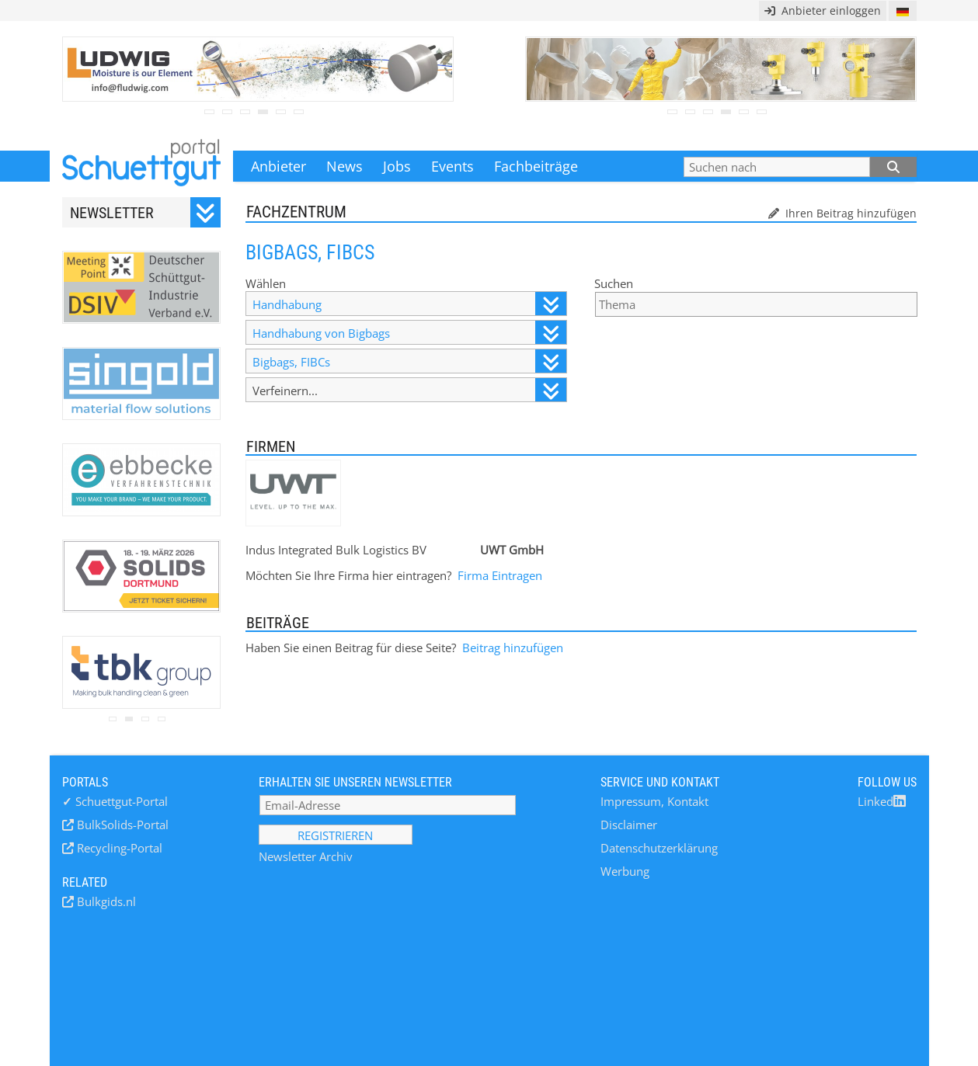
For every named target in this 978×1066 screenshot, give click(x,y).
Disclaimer (628, 824)
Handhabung (409, 304)
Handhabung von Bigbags (409, 333)
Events (452, 166)
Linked (882, 801)
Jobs (397, 166)
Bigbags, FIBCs (409, 361)
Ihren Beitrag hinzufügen (849, 213)
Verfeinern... (409, 390)
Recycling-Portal (118, 848)
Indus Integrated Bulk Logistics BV (335, 549)
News (344, 166)
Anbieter (278, 166)
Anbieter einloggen (822, 10)
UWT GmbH (512, 549)
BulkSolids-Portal (121, 824)
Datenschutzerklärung (659, 848)
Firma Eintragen (500, 575)
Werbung (624, 871)
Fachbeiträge (536, 166)
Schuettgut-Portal (115, 801)
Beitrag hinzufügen (512, 647)
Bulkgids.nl (105, 901)
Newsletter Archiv (306, 856)
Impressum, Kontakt (654, 801)
